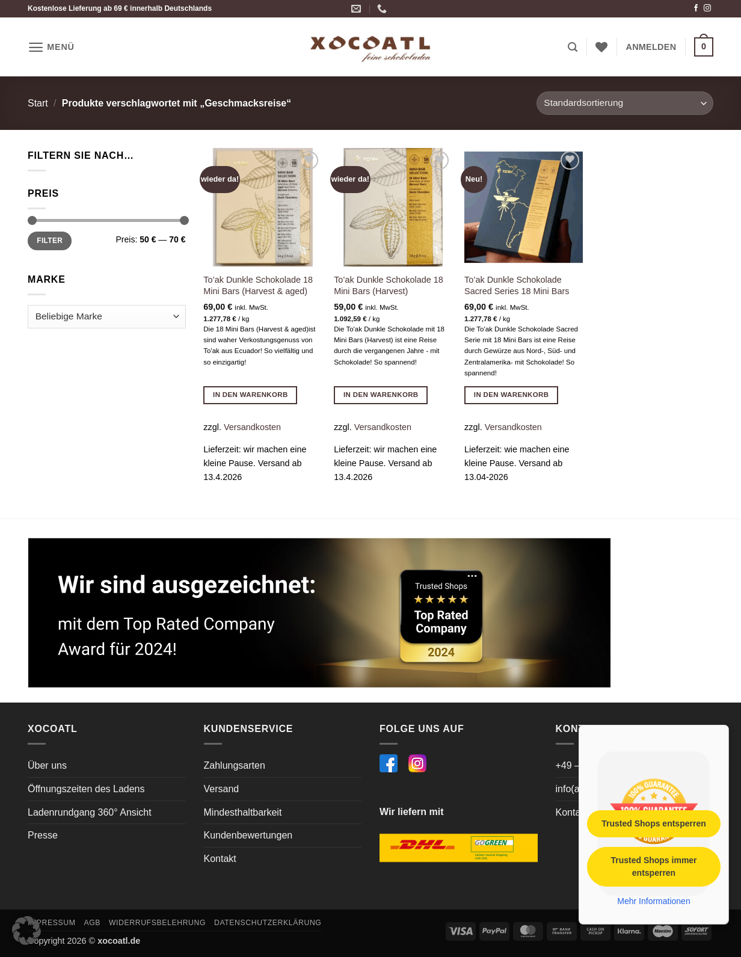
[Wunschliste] (601, 47)
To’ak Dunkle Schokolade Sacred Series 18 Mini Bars (516, 285)
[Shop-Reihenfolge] (625, 103)
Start (38, 103)
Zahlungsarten (234, 765)
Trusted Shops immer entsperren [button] (653, 866)
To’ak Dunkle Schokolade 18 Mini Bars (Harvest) (388, 285)
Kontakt (220, 859)
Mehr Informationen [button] (653, 900)
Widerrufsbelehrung (157, 923)
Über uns (47, 765)
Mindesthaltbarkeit (243, 812)
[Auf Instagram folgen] (707, 8)
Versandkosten (252, 427)
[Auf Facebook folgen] (695, 8)
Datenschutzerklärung (268, 923)
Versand (221, 789)
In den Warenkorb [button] (250, 394)
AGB (92, 923)
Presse (43, 835)
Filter (50, 240)
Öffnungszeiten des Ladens (86, 789)
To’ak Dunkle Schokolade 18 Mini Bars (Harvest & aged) (258, 285)
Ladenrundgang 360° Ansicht (90, 812)
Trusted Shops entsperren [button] (653, 823)
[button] (51, 47)
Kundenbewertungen (248, 835)
